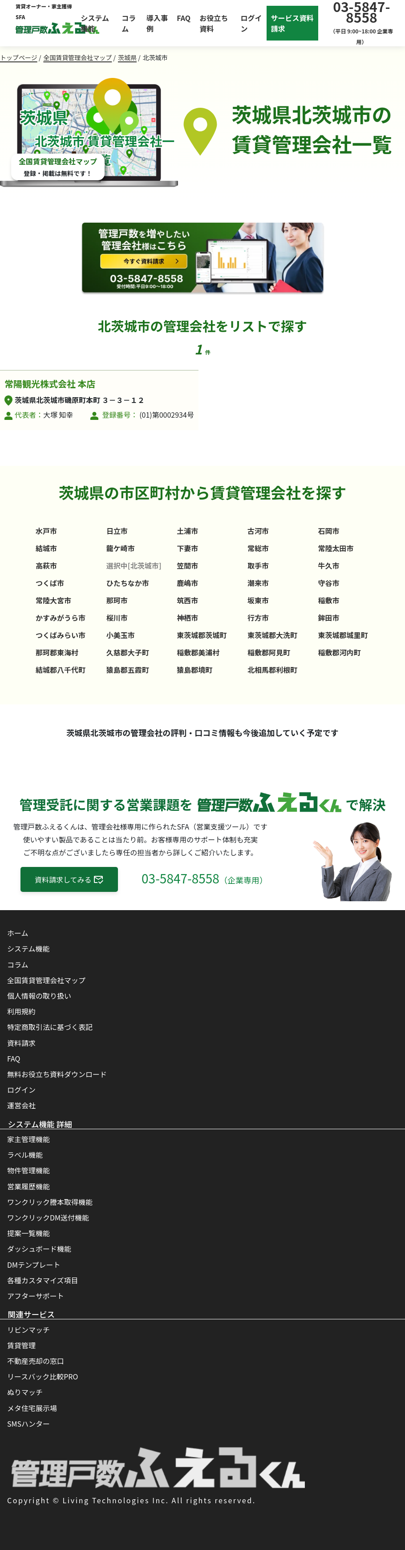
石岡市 (329, 530)
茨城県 (127, 57)
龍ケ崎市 (120, 548)
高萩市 (46, 565)
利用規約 (21, 1011)
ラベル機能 (25, 1154)
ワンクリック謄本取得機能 (50, 1201)
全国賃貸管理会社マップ (77, 57)
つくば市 (50, 583)
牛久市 (329, 565)
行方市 (258, 617)
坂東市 (258, 600)
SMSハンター (28, 1423)
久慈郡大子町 (127, 652)
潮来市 (258, 583)
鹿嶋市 (187, 583)
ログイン (21, 1089)
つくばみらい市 (60, 635)
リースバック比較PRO (42, 1376)
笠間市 (187, 565)
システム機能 (95, 23)
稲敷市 (329, 600)
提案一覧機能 (28, 1233)
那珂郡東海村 (57, 652)
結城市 (46, 548)
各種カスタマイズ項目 (42, 1280)
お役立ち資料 (213, 23)
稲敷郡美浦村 (198, 652)
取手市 (258, 565)
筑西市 (187, 600)
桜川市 (117, 617)
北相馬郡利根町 (272, 669)
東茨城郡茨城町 (202, 635)
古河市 (258, 530)
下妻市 (187, 548)
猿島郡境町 (194, 669)
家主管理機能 (28, 1139)
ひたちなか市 (127, 583)
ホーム (17, 933)
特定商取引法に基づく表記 (50, 1026)
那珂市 (117, 600)
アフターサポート (35, 1295)
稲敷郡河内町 (339, 652)
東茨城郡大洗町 (272, 635)
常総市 (258, 548)
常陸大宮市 (53, 600)
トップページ (18, 57)
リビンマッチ (28, 1329)
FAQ (183, 17)
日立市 (117, 530)
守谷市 (329, 583)
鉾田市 (329, 617)
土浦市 (187, 530)
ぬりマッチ (25, 1392)
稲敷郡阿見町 (268, 652)
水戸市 (46, 530)
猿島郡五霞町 (127, 669)
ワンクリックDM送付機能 (48, 1217)
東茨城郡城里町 (343, 635)
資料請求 (21, 1042)
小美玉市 (120, 635)
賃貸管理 (21, 1345)
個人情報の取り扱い (39, 995)
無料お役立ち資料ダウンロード (57, 1074)
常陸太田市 (336, 548)
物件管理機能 (28, 1170)
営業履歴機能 (28, 1186)
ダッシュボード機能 (39, 1248)
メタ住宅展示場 (32, 1408)
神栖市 (187, 617)
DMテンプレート (34, 1264)
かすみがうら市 (60, 617)
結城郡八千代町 (60, 669)
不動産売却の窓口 (35, 1360)
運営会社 (21, 1105)
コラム (128, 23)
